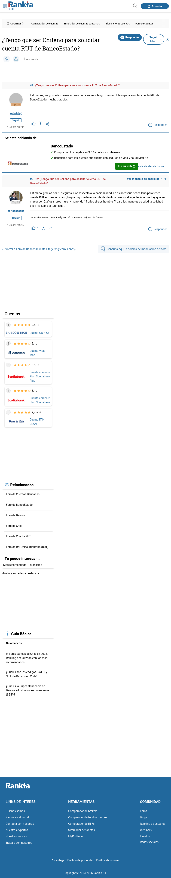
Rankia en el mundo (18, 817)
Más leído (36, 565)
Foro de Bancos (15, 515)
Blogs (143, 817)
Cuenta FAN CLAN (37, 422)
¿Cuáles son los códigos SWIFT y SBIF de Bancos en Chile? (26, 674)
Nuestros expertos (17, 830)
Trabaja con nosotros (19, 843)
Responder (129, 37)
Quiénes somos (15, 811)
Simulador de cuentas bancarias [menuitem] (82, 23)
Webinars (146, 830)
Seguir (16, 120)
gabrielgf (16, 113)
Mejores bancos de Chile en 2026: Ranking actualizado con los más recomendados (27, 658)
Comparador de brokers (82, 811)
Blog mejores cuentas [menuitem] (117, 23)
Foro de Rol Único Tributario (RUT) (27, 547)
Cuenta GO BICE (40, 333)
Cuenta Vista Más (37, 353)
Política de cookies (108, 860)
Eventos (145, 836)
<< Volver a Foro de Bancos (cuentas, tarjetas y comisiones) (39, 249)
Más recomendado (14, 565)
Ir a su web (126, 166)
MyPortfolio (75, 836)
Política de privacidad (80, 860)
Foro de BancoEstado (19, 505)
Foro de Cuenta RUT (18, 536)
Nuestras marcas (16, 836)
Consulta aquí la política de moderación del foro (133, 249)
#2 (31, 179)
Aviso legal (58, 860)
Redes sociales (149, 842)
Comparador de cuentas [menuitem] (44, 23)
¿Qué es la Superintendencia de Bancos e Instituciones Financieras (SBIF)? (27, 690)
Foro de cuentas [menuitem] (144, 23)
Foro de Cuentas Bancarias (22, 494)
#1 (31, 85)
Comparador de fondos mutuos (87, 817)
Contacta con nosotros (20, 824)
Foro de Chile (14, 526)
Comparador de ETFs (81, 824)
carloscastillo (16, 211)
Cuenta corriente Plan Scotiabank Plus (40, 376)
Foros (143, 811)
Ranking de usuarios (152, 824)
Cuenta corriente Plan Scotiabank (40, 400)
